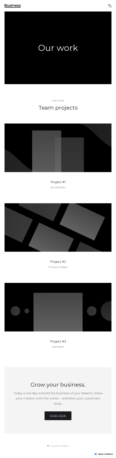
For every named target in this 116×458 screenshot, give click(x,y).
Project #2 (58, 262)
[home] (13, 6)
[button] (109, 5)
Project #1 (58, 182)
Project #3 (58, 341)
